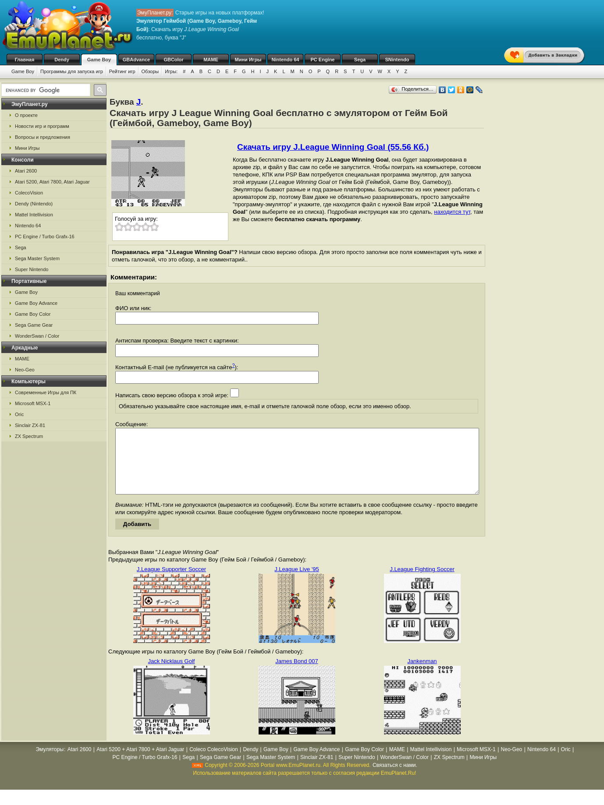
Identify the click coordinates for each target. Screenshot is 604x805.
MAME (210, 59)
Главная (25, 59)
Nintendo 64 (285, 59)
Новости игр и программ (42, 126)
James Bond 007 (296, 674)
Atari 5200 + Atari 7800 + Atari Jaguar (140, 762)
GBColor (173, 59)
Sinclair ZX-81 (30, 425)
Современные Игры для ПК (45, 392)
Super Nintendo (31, 269)
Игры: (171, 71)
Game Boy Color (32, 314)
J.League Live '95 (296, 582)
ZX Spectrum (29, 436)
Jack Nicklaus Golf (171, 674)
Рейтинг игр (122, 71)
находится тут (452, 211)
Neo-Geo (25, 369)
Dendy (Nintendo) (34, 203)
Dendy (61, 59)
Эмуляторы (50, 762)
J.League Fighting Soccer (422, 582)
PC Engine (322, 59)
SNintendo (397, 59)
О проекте (26, 115)
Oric (19, 414)
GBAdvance (136, 59)
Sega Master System (37, 258)
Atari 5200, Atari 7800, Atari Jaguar (52, 181)
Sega (360, 59)
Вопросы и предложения (42, 137)
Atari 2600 (26, 170)
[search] (45, 90)
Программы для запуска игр (71, 71)
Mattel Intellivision (34, 214)
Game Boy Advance (36, 303)
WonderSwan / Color (37, 336)
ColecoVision (29, 192)
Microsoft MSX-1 (32, 403)
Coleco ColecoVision (213, 762)
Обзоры (150, 71)
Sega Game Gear (34, 325)
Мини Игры (248, 59)
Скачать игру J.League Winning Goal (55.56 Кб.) (333, 147)
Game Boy (99, 59)
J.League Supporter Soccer (171, 582)
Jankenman (422, 674)
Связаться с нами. (395, 778)
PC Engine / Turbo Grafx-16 (45, 236)
